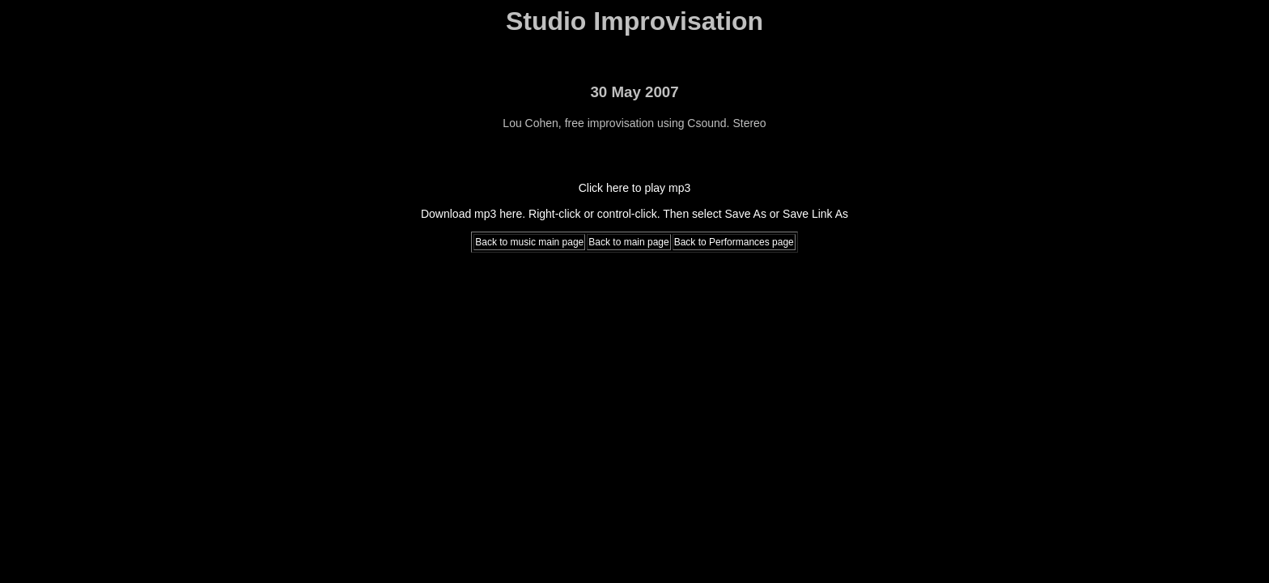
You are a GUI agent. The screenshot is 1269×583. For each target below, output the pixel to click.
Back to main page (628, 242)
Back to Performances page (734, 242)
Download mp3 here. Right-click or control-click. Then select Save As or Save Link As (634, 213)
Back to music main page (529, 242)
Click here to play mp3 (635, 187)
